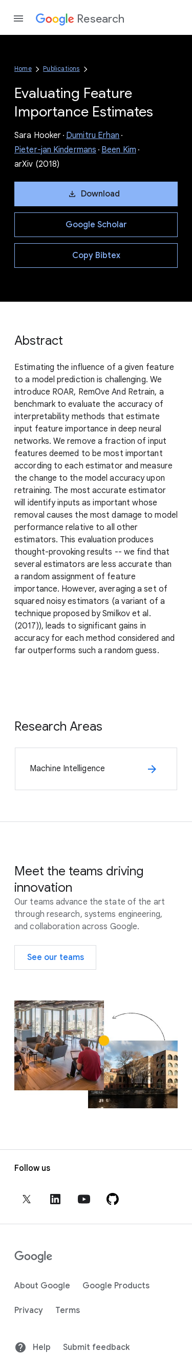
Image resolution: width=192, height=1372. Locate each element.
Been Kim (118, 150)
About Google (42, 1286)
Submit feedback (96, 1347)
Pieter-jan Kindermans (55, 150)
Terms (67, 1310)
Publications (61, 68)
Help (32, 1347)
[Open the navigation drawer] (18, 18)
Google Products (116, 1286)
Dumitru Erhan (92, 135)
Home (23, 68)
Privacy (28, 1310)
